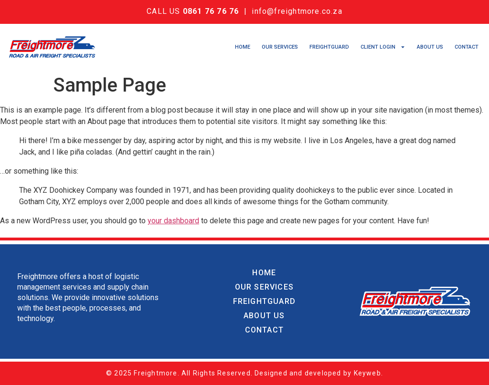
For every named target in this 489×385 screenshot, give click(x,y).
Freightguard (329, 47)
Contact (466, 47)
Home (242, 47)
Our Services (280, 47)
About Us (430, 47)
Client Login (383, 47)
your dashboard (173, 220)
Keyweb (367, 373)
